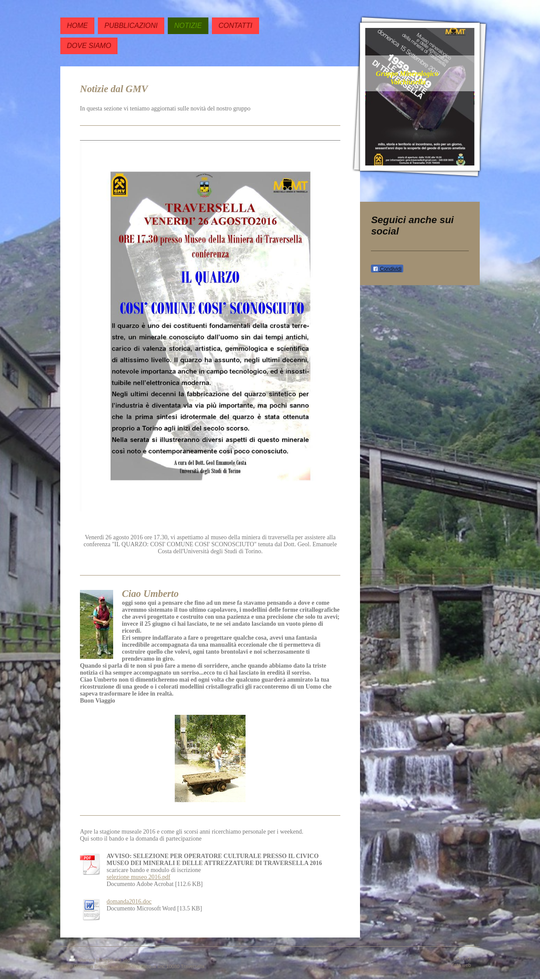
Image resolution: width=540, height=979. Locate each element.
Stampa (82, 959)
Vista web (460, 965)
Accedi (464, 958)
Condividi (387, 269)
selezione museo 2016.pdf (138, 877)
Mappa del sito (114, 959)
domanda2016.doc (129, 901)
